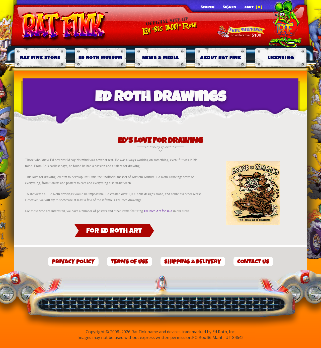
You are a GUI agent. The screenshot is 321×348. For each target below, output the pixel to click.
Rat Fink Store (40, 57)
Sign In (229, 7)
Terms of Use (129, 262)
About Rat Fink (220, 57)
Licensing (281, 57)
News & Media (160, 57)
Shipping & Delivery (192, 262)
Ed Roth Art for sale (158, 211)
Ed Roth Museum (100, 57)
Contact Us (253, 262)
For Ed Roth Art (114, 231)
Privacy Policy (73, 262)
